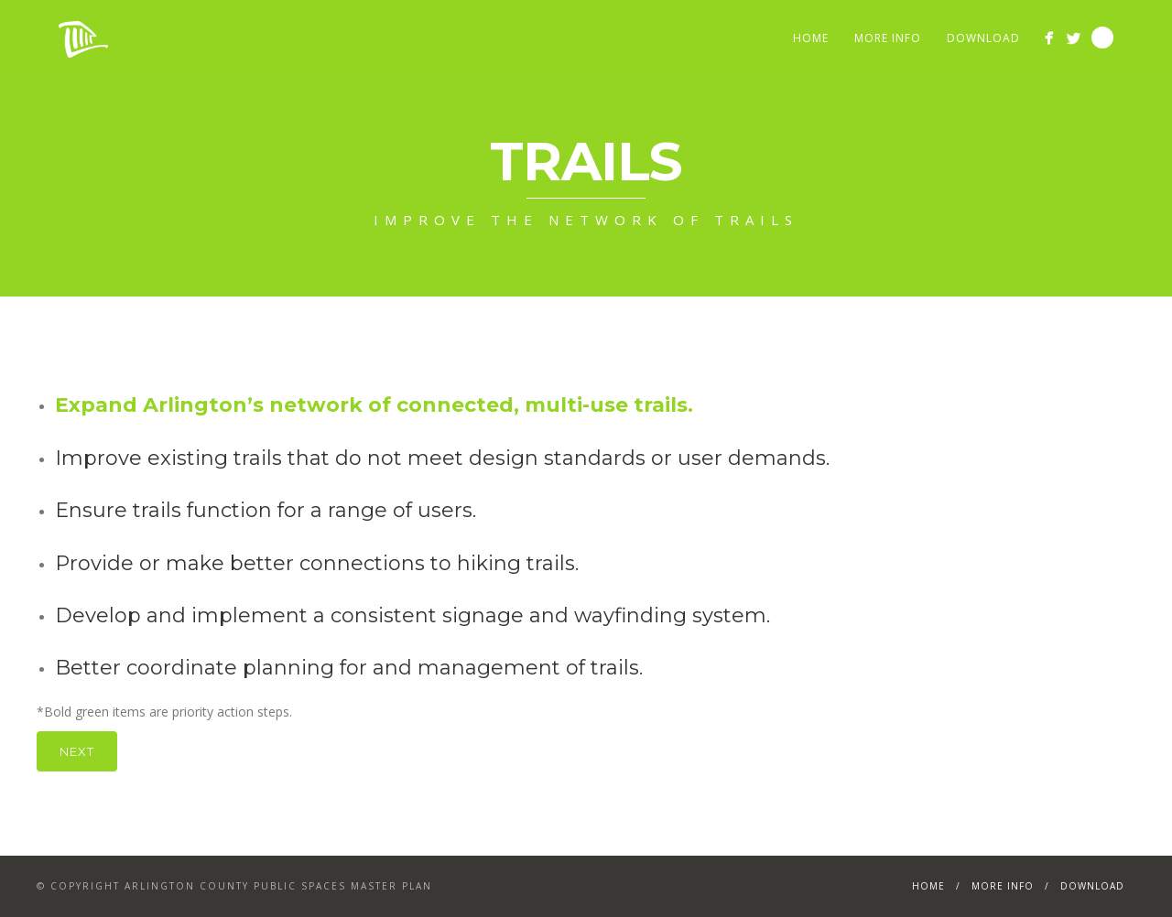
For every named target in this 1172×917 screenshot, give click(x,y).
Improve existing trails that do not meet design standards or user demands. (442, 458)
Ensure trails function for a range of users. (265, 510)
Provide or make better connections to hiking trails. (317, 563)
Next (77, 751)
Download (983, 38)
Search (1102, 38)
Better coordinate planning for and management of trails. (349, 667)
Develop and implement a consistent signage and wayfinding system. (412, 615)
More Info (887, 38)
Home (811, 38)
